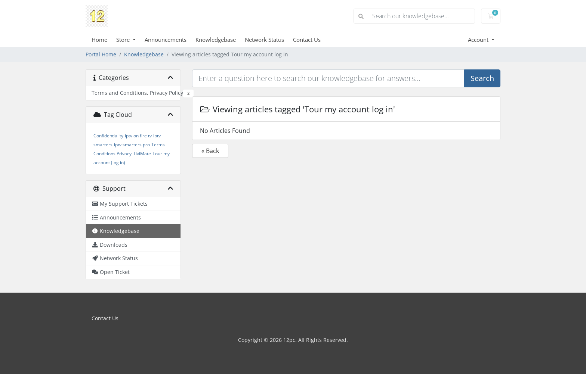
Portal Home (101, 54)
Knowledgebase (215, 39)
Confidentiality (108, 136)
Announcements (165, 39)
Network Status (264, 39)
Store (123, 39)
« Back (210, 151)
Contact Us (307, 39)
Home (99, 39)
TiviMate (142, 153)
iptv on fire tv (138, 136)
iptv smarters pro (132, 144)
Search (482, 78)
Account (479, 39)
